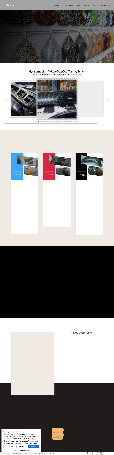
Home (49, 5)
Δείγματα (57, 5)
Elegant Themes (28, 453)
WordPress (50, 453)
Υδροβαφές (69, 5)
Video (94, 5)
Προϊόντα (85, 5)
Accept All (34, 446)
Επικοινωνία (102, 5)
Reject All (21, 446)
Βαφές (77, 5)
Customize (9, 446)
